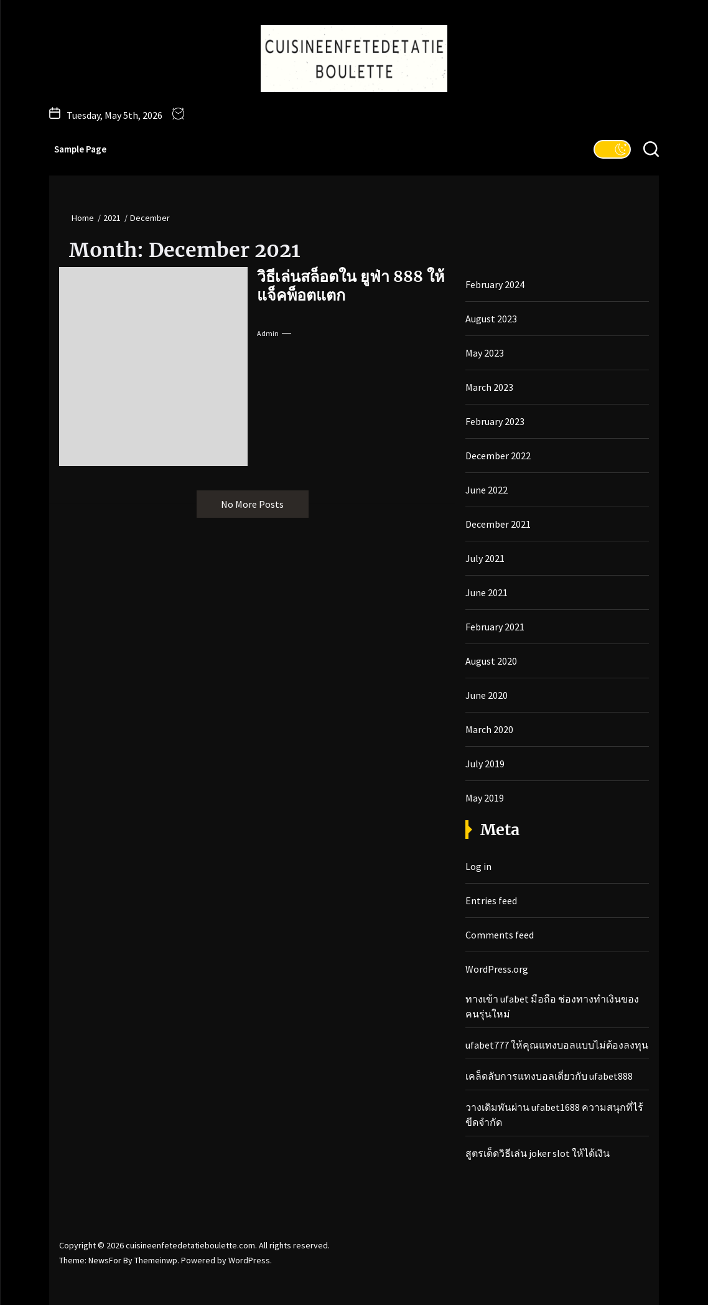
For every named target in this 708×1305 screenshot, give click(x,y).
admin (268, 333)
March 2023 (489, 387)
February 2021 (494, 626)
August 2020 (491, 661)
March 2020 (489, 729)
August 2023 (491, 318)
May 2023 (484, 353)
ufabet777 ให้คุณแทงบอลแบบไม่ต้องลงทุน (556, 1045)
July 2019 (485, 763)
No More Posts (252, 504)
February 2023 (494, 421)
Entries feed (491, 900)
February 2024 (494, 284)
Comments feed (499, 934)
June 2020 (486, 695)
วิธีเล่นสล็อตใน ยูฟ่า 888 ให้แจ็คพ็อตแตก (350, 285)
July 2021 (485, 558)
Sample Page (80, 149)
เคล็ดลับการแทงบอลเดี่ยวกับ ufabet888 (549, 1076)
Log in (478, 866)
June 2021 (486, 592)
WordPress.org (496, 969)
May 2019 (484, 798)
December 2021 (498, 524)
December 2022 (498, 455)
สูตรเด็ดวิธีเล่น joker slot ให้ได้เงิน (537, 1153)
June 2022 (486, 490)
